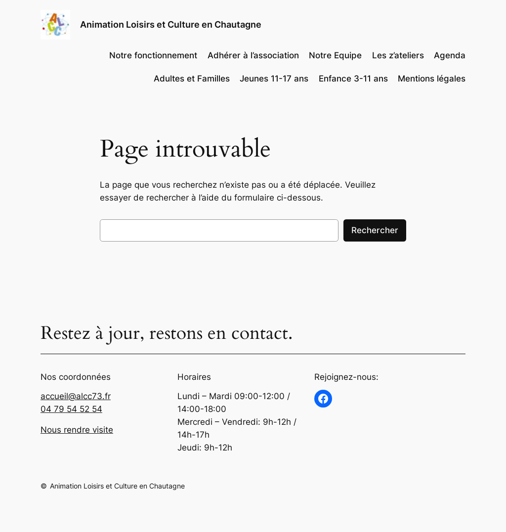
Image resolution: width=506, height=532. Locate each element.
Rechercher (374, 230)
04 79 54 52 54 (71, 409)
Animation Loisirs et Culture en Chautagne (170, 24)
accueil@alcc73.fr (76, 396)
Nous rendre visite (77, 430)
